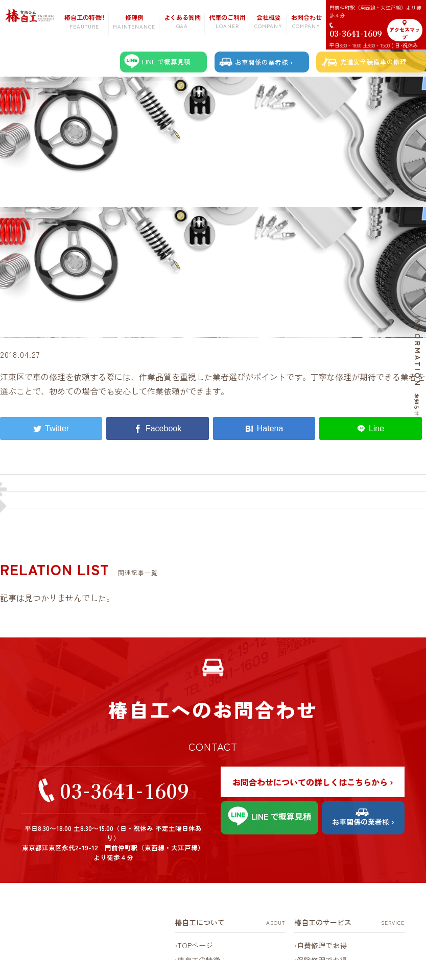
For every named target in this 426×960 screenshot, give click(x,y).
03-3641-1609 (124, 790)
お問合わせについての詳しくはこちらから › (312, 782)
